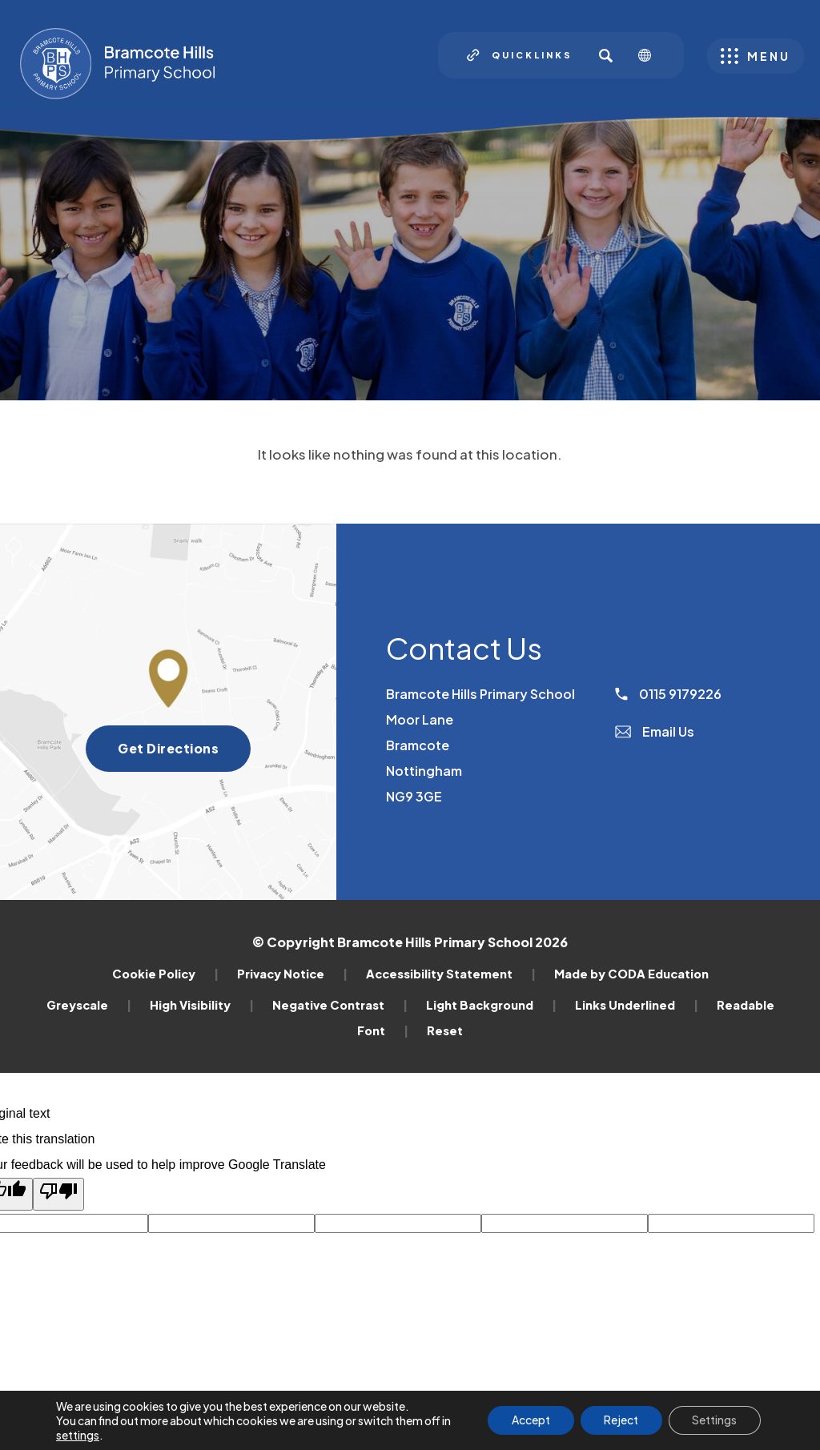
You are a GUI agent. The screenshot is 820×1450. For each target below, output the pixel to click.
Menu (768, 56)
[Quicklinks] (519, 55)
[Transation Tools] (650, 55)
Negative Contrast (340, 1005)
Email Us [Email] (654, 731)
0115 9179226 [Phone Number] (668, 693)
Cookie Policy (165, 973)
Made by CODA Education (631, 973)
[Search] (605, 55)
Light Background (491, 1005)
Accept (529, 1420)
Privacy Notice (292, 973)
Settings (714, 1420)
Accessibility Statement (451, 973)
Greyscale (88, 1005)
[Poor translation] (58, 1194)
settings (77, 1435)
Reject (620, 1420)
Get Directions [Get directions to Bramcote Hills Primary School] (184, 753)
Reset (445, 1030)
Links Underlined (636, 1005)
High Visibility (202, 1005)
